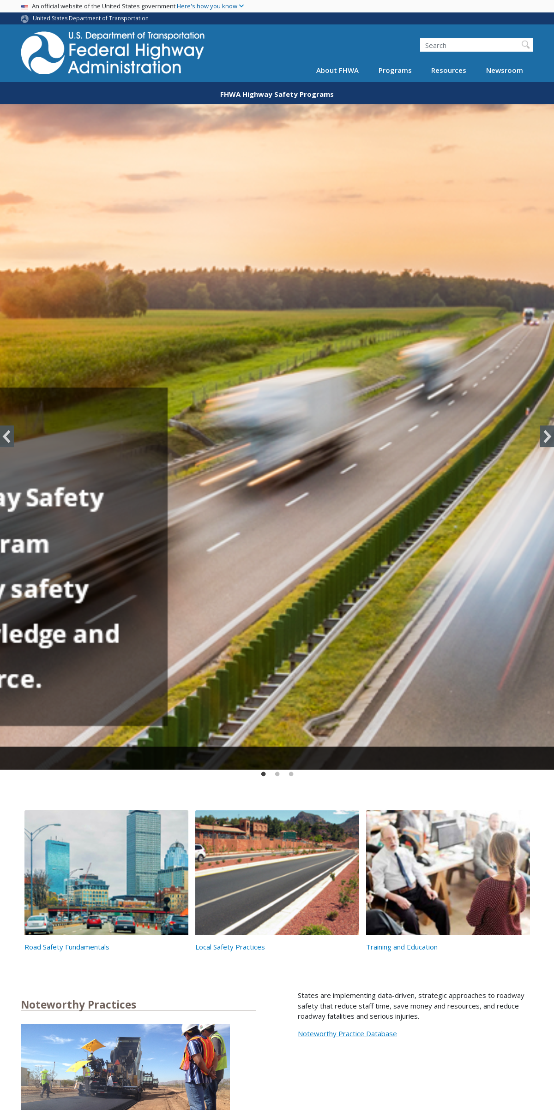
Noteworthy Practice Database (347, 1033)
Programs (395, 70)
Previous (7, 436)
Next (547, 436)
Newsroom (504, 70)
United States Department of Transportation (91, 18)
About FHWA (337, 70)
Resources (448, 70)
